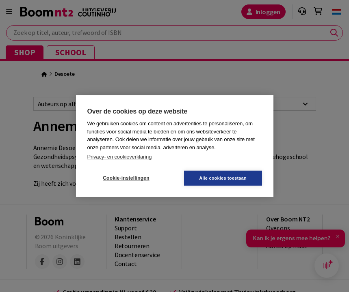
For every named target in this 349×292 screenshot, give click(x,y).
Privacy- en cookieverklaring (119, 157)
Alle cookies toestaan (223, 177)
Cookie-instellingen (126, 178)
